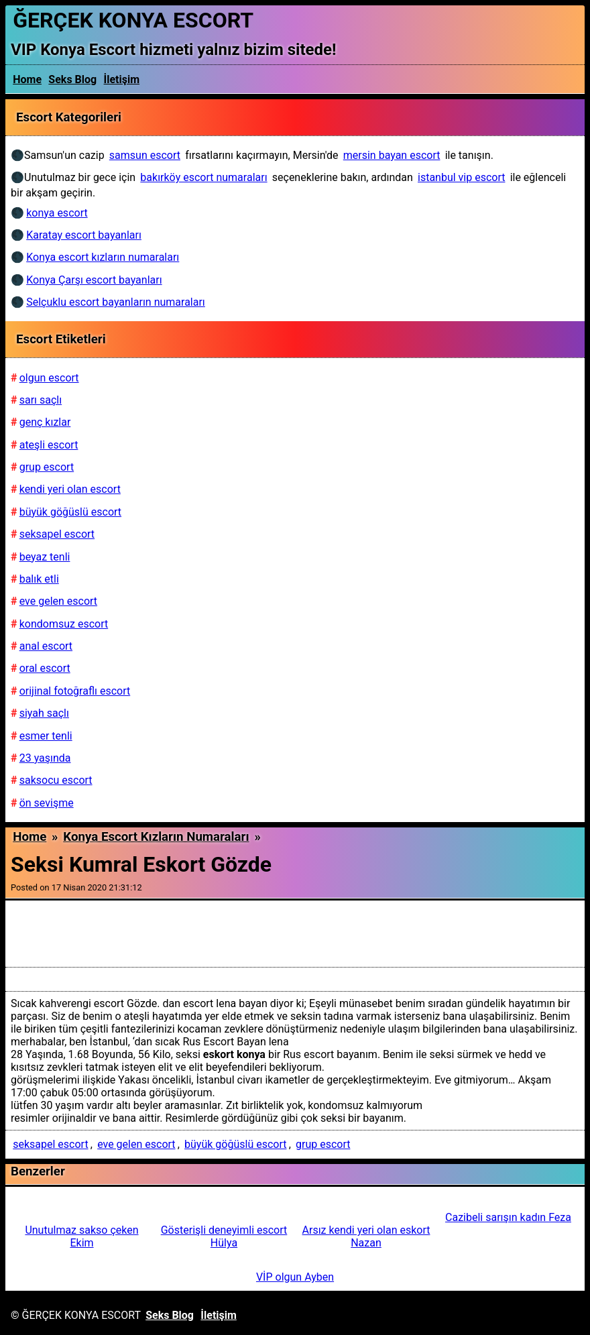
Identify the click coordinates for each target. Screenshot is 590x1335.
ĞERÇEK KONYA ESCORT (133, 20)
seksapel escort (50, 1144)
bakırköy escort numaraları (203, 177)
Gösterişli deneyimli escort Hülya (224, 1236)
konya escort (56, 213)
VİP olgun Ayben (295, 1277)
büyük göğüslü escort (235, 1144)
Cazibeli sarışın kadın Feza (508, 1217)
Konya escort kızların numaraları (156, 836)
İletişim (122, 79)
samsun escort (144, 155)
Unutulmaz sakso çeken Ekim (81, 1236)
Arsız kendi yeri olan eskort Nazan (366, 1236)
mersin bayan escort (391, 155)
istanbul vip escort (461, 177)
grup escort (323, 1144)
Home (27, 79)
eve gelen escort (136, 1144)
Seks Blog (72, 79)
